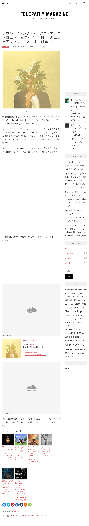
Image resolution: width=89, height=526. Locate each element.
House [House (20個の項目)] (68, 332)
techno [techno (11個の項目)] (78, 353)
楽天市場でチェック (31, 352)
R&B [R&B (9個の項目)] (84, 350)
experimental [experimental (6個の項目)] (80, 315)
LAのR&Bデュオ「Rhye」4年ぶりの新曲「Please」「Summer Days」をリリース (46, 451)
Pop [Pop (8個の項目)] (73, 350)
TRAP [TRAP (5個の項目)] (83, 353)
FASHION (69, 253)
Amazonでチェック (31, 350)
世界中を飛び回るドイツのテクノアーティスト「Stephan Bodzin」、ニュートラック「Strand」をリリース (75, 199)
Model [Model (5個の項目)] (84, 340)
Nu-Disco (44, 515)
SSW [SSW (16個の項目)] (67, 353)
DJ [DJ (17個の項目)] (76, 300)
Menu (6, 3)
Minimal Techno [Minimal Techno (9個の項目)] (75, 340)
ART (66, 249)
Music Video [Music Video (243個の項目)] (74, 345)
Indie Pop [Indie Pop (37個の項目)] (76, 332)
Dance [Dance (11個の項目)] (80, 296)
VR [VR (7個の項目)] (76, 357)
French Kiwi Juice (28, 340)
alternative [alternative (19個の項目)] (69, 289)
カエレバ (31, 344)
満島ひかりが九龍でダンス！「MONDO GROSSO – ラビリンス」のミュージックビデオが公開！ (7, 487)
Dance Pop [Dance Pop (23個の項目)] (70, 299)
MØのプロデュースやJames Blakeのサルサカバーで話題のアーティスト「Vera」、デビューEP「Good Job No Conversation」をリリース (76, 180)
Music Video (24, 515)
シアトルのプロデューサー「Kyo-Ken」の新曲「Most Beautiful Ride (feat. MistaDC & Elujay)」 (20, 453)
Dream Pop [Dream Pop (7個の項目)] (81, 300)
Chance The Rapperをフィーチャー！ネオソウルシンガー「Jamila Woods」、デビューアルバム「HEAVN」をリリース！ (33, 455)
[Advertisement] (77, 42)
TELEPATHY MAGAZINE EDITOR (22, 47)
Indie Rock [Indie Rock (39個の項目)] (73, 336)
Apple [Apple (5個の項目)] (83, 293)
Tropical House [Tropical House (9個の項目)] (70, 357)
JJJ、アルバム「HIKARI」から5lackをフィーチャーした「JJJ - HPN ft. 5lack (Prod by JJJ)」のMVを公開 (78, 109)
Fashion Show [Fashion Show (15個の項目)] (76, 322)
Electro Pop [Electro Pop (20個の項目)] (70, 315)
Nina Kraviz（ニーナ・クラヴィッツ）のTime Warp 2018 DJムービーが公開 (75, 165)
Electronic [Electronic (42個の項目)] (80, 303)
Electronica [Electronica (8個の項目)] (68, 308)
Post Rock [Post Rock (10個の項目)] (79, 350)
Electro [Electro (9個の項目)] (72, 304)
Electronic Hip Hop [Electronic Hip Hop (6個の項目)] (79, 307)
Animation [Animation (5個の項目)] (77, 293)
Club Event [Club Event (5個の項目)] (74, 296)
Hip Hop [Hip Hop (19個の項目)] (78, 329)
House (15, 515)
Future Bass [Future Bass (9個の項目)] (78, 326)
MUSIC (5, 47)
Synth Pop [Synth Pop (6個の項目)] (72, 353)
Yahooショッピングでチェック (35, 355)
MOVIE (68, 258)
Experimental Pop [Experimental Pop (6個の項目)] (70, 319)
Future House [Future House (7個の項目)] (69, 329)
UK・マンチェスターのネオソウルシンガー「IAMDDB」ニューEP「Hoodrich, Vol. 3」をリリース (8, 453)
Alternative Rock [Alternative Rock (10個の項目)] (81, 290)
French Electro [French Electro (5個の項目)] (69, 326)
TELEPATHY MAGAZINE (44, 14)
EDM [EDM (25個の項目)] (67, 303)
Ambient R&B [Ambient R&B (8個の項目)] (69, 293)
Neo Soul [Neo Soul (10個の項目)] (68, 350)
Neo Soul (35, 515)
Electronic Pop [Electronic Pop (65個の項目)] (73, 311)
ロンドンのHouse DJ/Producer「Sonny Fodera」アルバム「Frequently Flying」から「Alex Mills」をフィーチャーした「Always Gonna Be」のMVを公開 (21, 490)
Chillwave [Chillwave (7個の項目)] (68, 297)
